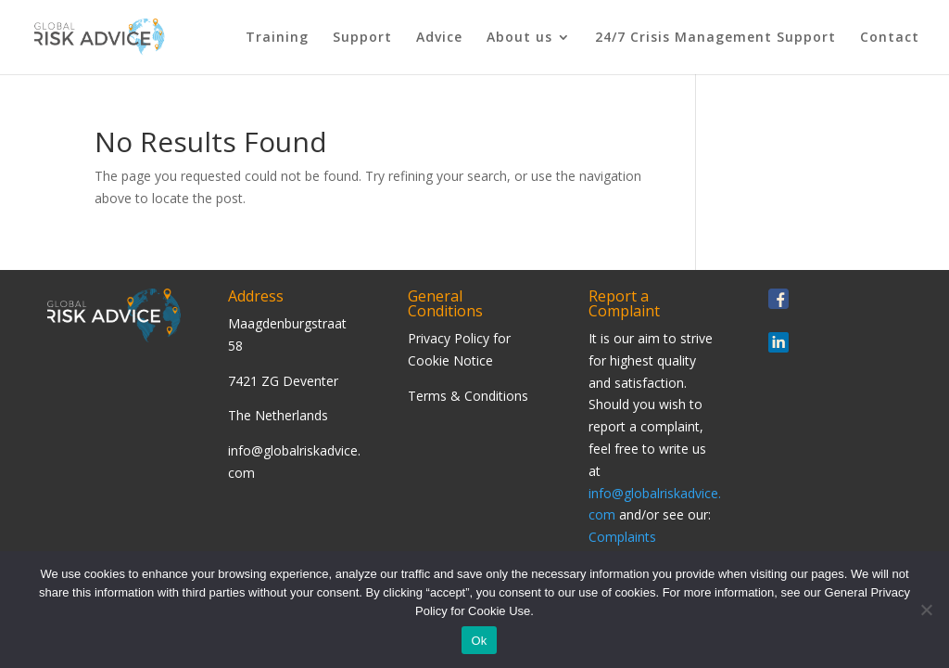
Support (362, 38)
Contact (889, 38)
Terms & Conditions (468, 396)
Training (277, 38)
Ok (479, 641)
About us (519, 38)
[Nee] (926, 609)
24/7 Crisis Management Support (715, 38)
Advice (439, 38)
